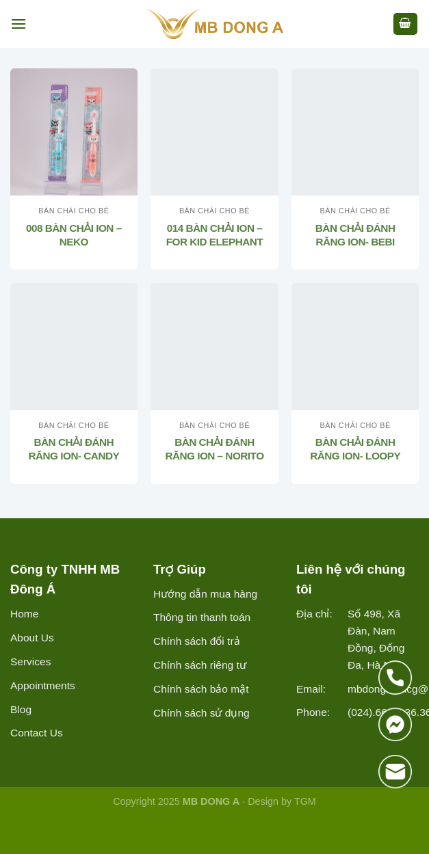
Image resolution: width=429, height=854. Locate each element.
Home (24, 613)
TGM (305, 801)
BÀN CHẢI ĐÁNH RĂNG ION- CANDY (73, 449)
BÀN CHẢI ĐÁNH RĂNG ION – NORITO (214, 449)
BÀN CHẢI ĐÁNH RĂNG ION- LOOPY (355, 449)
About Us (32, 637)
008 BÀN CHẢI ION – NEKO (74, 235)
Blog (20, 709)
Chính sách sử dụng (201, 713)
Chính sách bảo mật (200, 689)
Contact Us (36, 732)
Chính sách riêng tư (199, 665)
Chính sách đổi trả (196, 641)
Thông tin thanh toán (201, 617)
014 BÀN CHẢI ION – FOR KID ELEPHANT (214, 235)
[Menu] (18, 23)
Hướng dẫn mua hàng (205, 594)
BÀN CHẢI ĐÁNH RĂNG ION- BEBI (355, 235)
